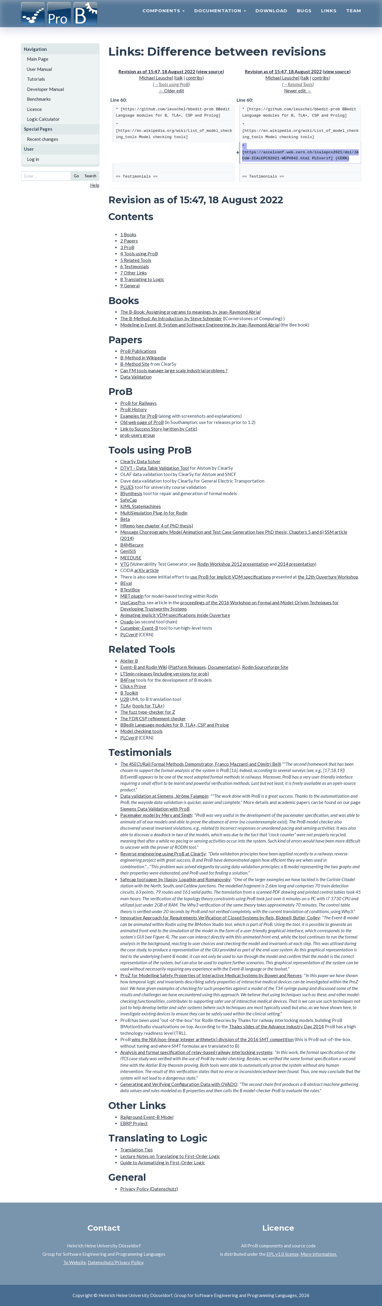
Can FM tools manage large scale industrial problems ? (174, 370)
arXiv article (146, 570)
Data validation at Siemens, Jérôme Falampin (164, 796)
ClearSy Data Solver (140, 461)
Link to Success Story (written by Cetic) (158, 428)
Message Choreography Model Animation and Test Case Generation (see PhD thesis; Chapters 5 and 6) (222, 532)
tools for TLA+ (148, 705)
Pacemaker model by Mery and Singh (156, 815)
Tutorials (36, 79)
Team (353, 16)
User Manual (39, 69)
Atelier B (129, 660)
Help (94, 185)
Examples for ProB (139, 416)
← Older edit (171, 90)
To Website (74, 1262)
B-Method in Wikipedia (143, 357)
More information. (319, 1254)
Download (271, 16)
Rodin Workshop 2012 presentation (233, 564)
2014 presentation (296, 564)
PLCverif (129, 634)
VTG (124, 564)
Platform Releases (187, 667)
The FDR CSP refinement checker (153, 718)
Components (163, 16)
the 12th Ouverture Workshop (328, 576)
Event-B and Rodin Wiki (143, 667)
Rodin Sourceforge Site (265, 667)
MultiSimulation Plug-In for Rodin (153, 512)
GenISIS (128, 551)
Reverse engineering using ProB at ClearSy (163, 853)
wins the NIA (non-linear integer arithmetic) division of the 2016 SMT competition (213, 1039)
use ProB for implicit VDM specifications (230, 576)
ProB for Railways (138, 403)
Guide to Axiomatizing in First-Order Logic (162, 1162)
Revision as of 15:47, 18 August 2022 (156, 71)
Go (76, 175)
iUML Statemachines (140, 506)
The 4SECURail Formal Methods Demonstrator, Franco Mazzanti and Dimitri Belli (200, 764)
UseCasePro (132, 602)
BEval (126, 583)
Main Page (37, 59)
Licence (34, 109)
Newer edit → (297, 90)
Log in (33, 159)
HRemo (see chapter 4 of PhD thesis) (156, 525)
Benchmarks (39, 99)
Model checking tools (141, 731)
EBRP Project (134, 1123)
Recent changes (42, 139)
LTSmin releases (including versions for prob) (164, 673)
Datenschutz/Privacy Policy (115, 1262)
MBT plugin (132, 596)
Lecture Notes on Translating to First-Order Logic (170, 1156)
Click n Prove (133, 686)
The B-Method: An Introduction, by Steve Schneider (171, 318)
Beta (125, 519)
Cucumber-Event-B (139, 628)
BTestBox (130, 589)
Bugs (304, 16)
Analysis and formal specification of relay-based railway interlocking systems (196, 1052)
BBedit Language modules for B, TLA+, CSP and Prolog (174, 724)
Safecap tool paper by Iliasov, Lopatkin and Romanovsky (175, 879)
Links (329, 16)
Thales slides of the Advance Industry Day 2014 (276, 1026)
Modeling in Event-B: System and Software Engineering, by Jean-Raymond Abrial (200, 324)
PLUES (127, 487)
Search (90, 175)
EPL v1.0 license (283, 1254)
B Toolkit (129, 692)
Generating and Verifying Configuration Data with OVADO (178, 1084)
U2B (124, 699)
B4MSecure (132, 544)
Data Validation (136, 376)
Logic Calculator (43, 119)
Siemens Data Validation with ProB (155, 808)
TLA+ (125, 705)
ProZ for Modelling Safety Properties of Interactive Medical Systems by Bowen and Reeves (211, 975)
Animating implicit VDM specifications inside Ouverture (175, 615)
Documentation (220, 16)
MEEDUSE (130, 557)
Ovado (127, 621)
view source (210, 71)
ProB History (133, 409)
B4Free (127, 680)
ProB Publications (138, 351)
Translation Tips (136, 1149)
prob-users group (137, 435)
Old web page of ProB (142, 422)
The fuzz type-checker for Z (147, 712)
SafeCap (128, 500)
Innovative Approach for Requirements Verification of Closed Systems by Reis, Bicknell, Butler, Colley (220, 917)
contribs (194, 77)
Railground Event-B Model (146, 1117)
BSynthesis (131, 493)
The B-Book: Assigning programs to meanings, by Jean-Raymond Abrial (190, 312)
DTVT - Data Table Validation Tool (154, 468)
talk (179, 77)
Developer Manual (45, 89)
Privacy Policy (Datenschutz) (149, 1188)
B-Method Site (135, 364)
